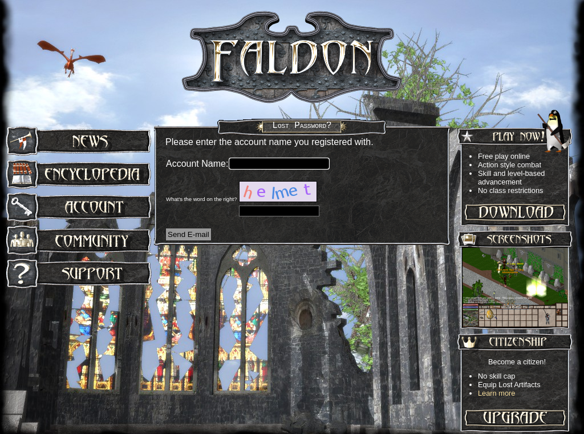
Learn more (496, 393)
